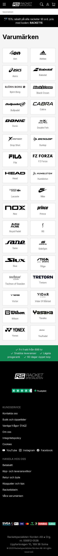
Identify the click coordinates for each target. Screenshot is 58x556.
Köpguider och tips (13, 483)
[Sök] (41, 4)
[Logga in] (47, 4)
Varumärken (7, 12)
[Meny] (4, 4)
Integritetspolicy (11, 438)
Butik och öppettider (14, 419)
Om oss (6, 431)
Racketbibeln (10, 489)
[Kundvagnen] (54, 4)
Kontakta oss (10, 413)
